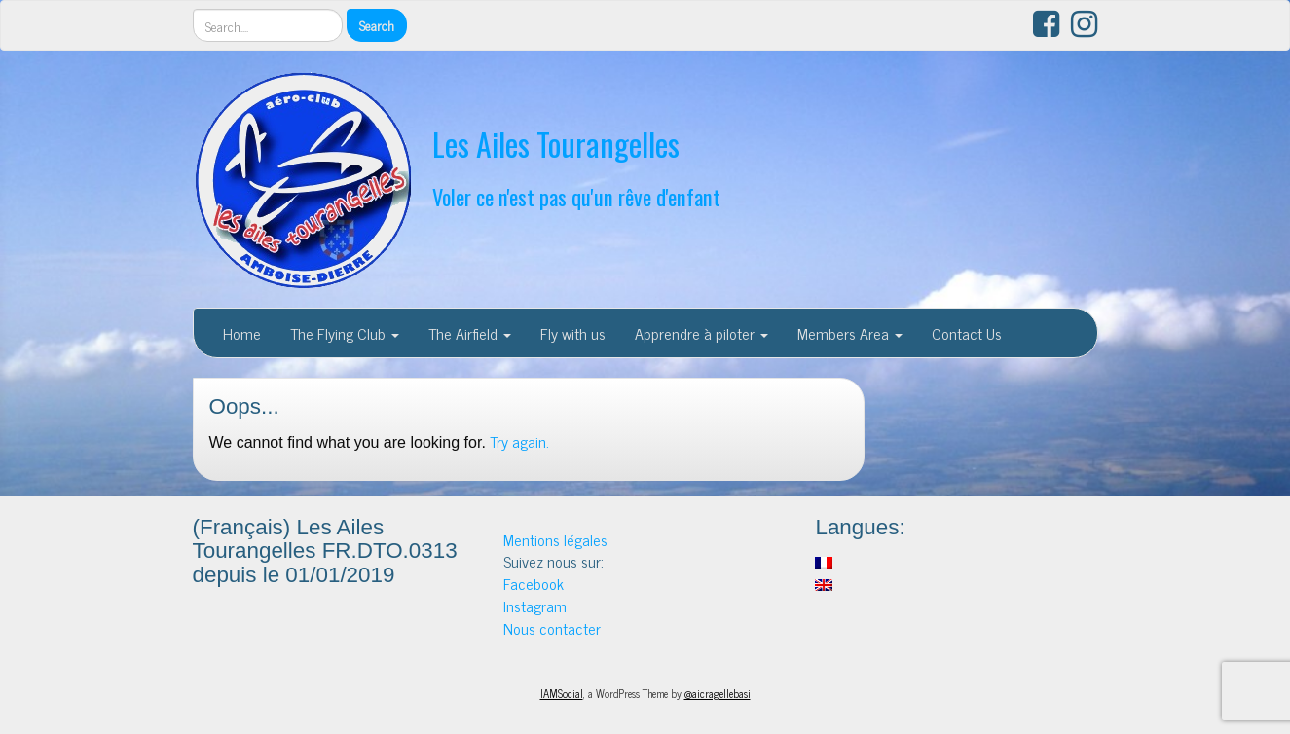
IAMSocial (561, 693)
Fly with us (573, 333)
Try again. (519, 441)
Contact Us (967, 333)
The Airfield (469, 333)
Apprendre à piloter (701, 333)
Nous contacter (552, 628)
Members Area (850, 333)
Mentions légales (555, 539)
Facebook (533, 583)
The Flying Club (344, 333)
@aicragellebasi (717, 693)
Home (242, 333)
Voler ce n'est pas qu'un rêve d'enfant (576, 196)
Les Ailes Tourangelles (556, 143)
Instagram (535, 605)
